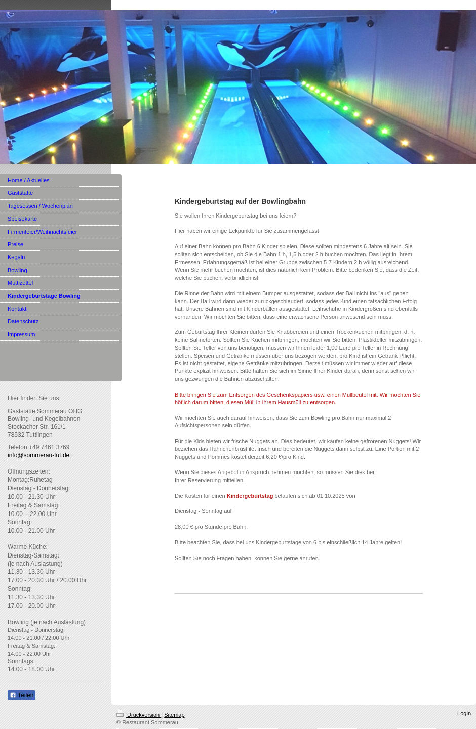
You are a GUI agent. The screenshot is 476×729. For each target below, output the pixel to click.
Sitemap (174, 715)
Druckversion (138, 715)
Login (464, 713)
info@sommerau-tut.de (38, 455)
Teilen (21, 695)
